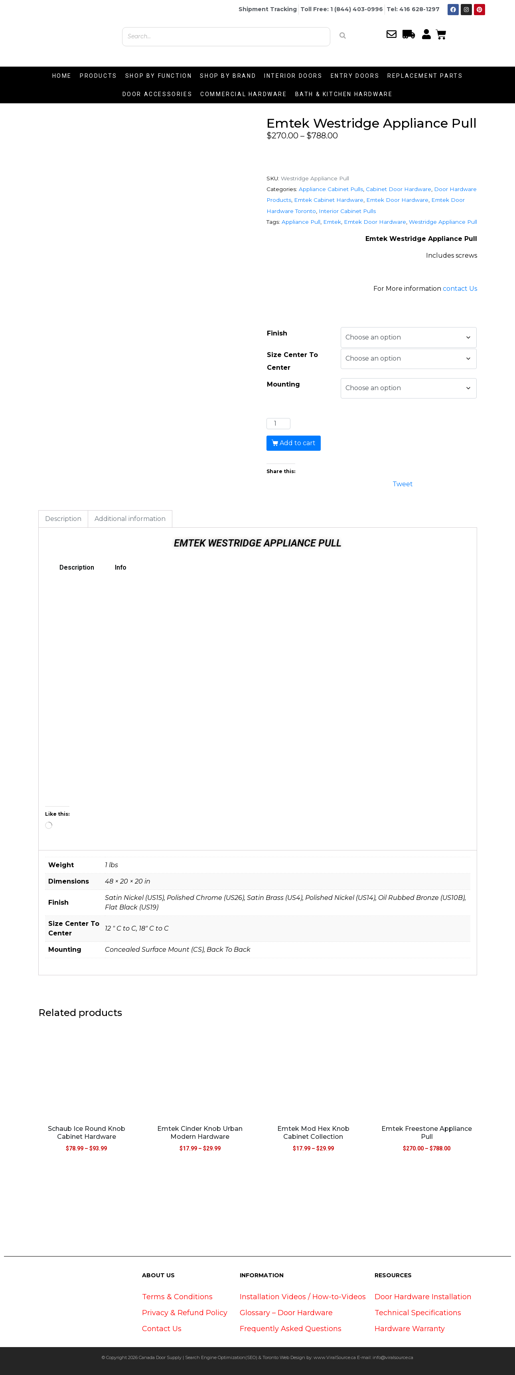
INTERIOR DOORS (293, 76)
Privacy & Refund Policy (184, 1312)
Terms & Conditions (177, 1296)
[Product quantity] (278, 423)
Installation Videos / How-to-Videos (303, 1296)
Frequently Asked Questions (290, 1328)
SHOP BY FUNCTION (158, 76)
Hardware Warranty (410, 1328)
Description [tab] (63, 519)
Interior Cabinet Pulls (347, 211)
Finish (277, 333)
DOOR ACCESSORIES (157, 94)
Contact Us (162, 1328)
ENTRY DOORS (355, 76)
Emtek (332, 222)
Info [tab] (120, 567)
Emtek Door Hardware (397, 200)
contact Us (460, 288)
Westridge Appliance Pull (443, 222)
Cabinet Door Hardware (398, 189)
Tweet (403, 483)
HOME (62, 76)
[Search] (343, 35)
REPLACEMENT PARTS (425, 76)
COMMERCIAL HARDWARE (243, 94)
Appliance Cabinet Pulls (331, 189)
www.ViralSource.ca (335, 1357)
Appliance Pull (301, 222)
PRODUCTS (98, 76)
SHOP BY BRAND (228, 76)
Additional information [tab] (130, 519)
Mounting (283, 384)
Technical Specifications (418, 1312)
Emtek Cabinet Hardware (328, 200)
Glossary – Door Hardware (286, 1312)
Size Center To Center (292, 361)
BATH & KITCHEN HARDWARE (344, 94)
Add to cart (298, 443)
